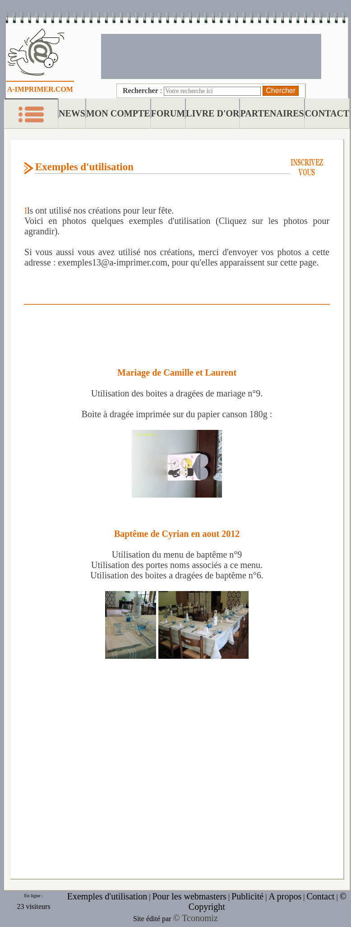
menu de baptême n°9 (202, 554)
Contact (320, 896)
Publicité (247, 896)
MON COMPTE (118, 113)
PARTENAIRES (272, 113)
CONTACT (327, 113)
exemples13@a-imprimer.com (112, 262)
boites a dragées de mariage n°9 (203, 393)
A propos (284, 896)
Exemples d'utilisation (107, 896)
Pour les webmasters (189, 896)
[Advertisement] (211, 55)
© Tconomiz (195, 918)
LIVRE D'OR (212, 113)
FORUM (168, 113)
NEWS (72, 113)
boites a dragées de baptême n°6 (203, 575)
